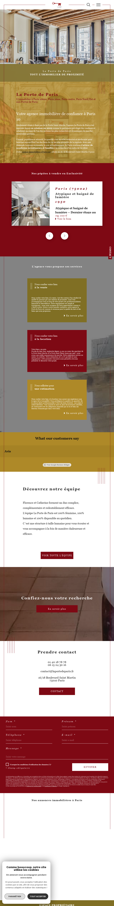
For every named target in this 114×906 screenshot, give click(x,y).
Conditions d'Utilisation (51, 786)
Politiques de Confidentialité (33, 786)
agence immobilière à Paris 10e (36, 152)
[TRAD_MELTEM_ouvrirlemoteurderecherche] (88, 5)
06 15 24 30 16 (57, 664)
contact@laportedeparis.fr (57, 671)
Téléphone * (15, 735)
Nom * (11, 721)
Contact (110, 252)
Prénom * (69, 721)
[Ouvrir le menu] (99, 4)
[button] (64, 236)
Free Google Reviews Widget (56, 465)
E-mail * (69, 735)
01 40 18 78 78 (57, 662)
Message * (14, 748)
